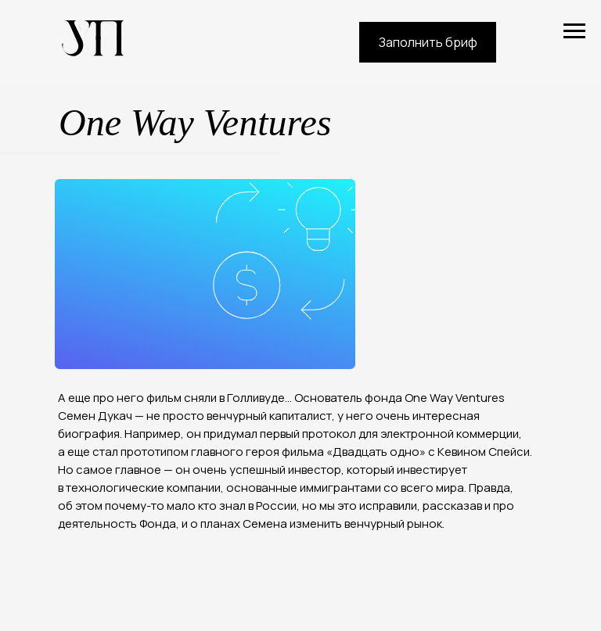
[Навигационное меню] (574, 31)
